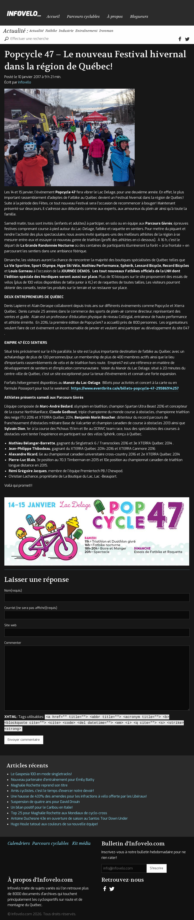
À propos (92, 14)
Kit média (81, 843)
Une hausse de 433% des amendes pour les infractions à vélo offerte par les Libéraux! (79, 796)
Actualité (40, 31)
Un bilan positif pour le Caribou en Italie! (42, 807)
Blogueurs (109, 14)
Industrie (86, 31)
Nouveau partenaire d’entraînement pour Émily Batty (52, 779)
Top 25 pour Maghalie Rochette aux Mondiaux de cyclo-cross (59, 813)
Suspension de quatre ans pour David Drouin (45, 801)
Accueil (49, 14)
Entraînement (115, 31)
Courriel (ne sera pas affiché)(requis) (30, 608)
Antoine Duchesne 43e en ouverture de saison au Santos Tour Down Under (69, 818)
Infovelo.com (24, 13)
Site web (10, 625)
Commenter (12, 643)
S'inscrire (156, 868)
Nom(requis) (13, 591)
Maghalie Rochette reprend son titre (39, 785)
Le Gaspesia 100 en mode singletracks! (41, 774)
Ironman (144, 31)
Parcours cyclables (70, 14)
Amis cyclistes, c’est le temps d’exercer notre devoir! (52, 790)
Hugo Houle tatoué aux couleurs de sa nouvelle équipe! (54, 824)
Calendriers (19, 843)
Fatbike (63, 31)
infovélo (24, 82)
